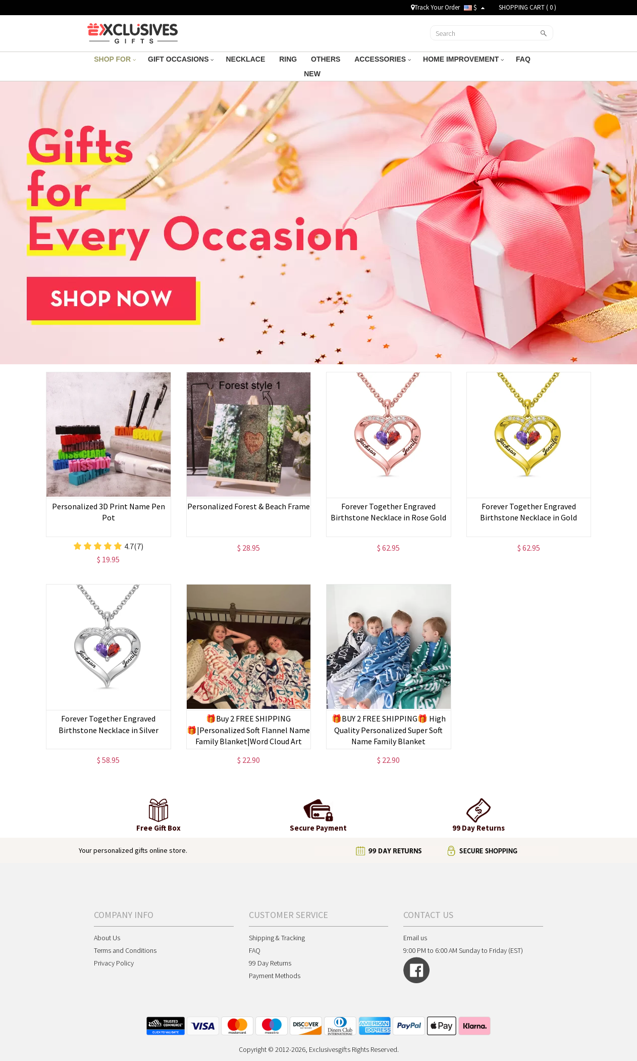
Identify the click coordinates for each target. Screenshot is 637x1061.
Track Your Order (435, 7)
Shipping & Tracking (277, 937)
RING (289, 59)
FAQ (524, 59)
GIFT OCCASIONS (181, 59)
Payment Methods (274, 975)
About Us (107, 937)
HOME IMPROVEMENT (463, 59)
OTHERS (326, 59)
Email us (415, 937)
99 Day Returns (270, 963)
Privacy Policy (114, 963)
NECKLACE (246, 59)
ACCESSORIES (382, 59)
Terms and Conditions (125, 950)
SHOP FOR (115, 59)
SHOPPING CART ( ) (527, 7)
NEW (313, 74)
